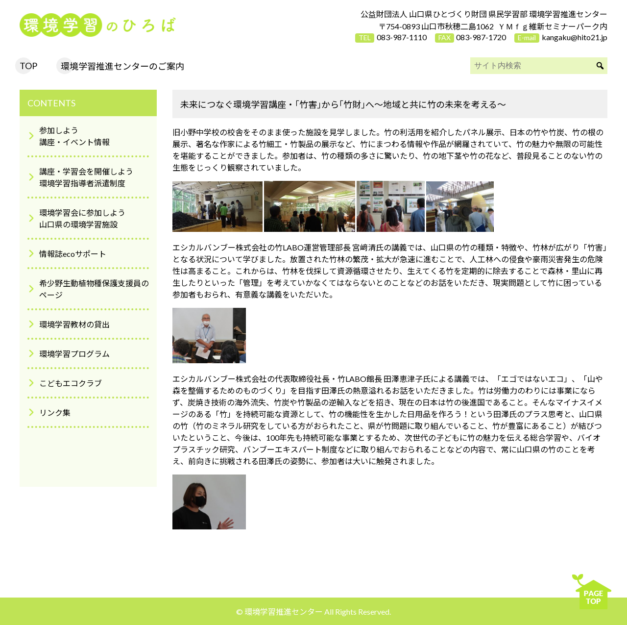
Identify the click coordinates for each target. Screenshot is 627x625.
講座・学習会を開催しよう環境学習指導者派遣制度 (86, 177)
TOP (28, 65)
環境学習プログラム (74, 353)
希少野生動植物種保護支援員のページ (94, 289)
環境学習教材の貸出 (74, 324)
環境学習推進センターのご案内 (122, 66)
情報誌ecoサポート (72, 253)
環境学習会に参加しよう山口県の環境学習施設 (82, 218)
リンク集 (55, 412)
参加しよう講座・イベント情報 (74, 136)
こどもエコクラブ (70, 383)
